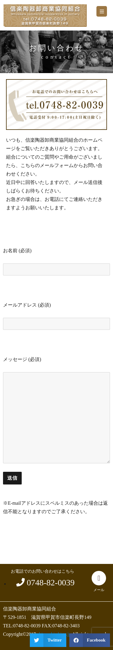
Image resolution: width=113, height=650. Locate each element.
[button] (101, 11)
